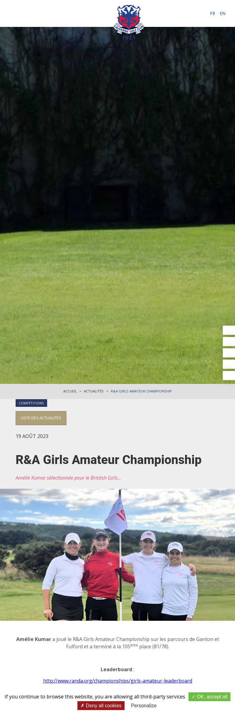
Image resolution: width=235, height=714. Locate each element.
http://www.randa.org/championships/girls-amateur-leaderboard (117, 680)
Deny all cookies (100, 705)
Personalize (144, 705)
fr (212, 13)
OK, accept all (209, 696)
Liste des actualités (41, 418)
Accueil (70, 391)
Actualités (94, 391)
